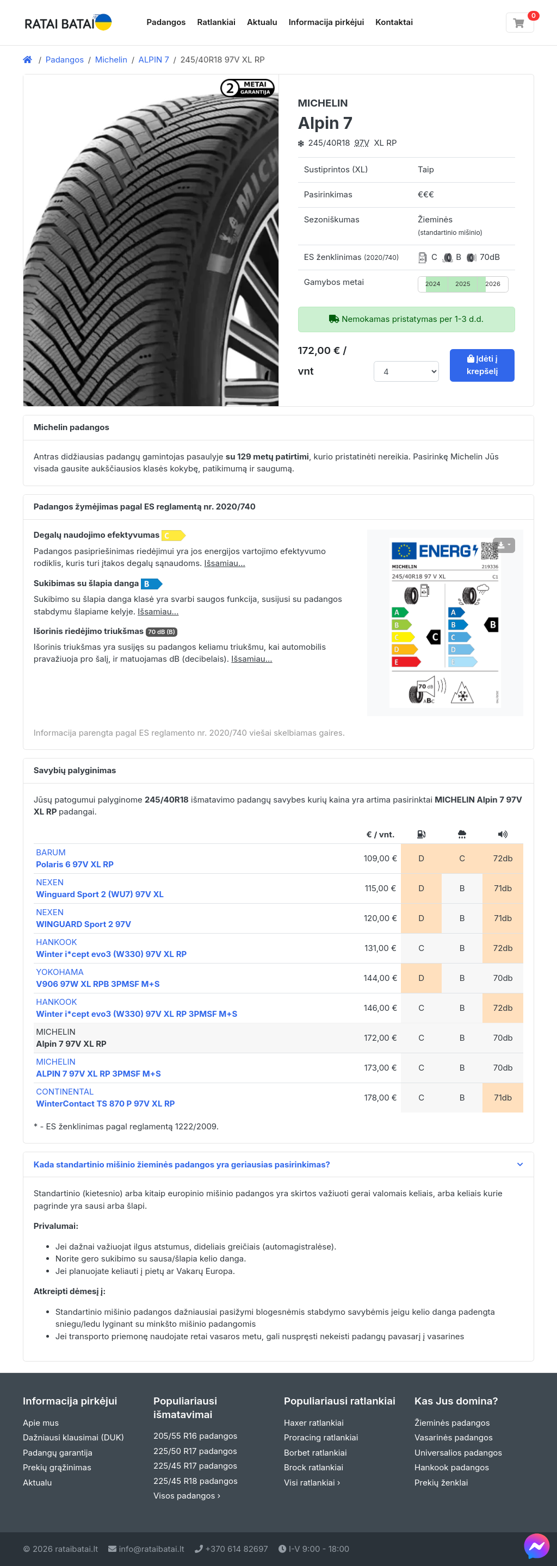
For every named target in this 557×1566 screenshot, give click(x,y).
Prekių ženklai (441, 1482)
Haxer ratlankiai (314, 1423)
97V (362, 143)
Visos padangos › (186, 1495)
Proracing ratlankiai (321, 1437)
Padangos (166, 22)
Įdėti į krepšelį (482, 364)
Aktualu (262, 22)
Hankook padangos (451, 1467)
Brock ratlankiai (313, 1467)
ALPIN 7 (154, 59)
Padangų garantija (57, 1452)
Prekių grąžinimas (57, 1467)
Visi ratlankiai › (312, 1482)
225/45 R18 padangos (195, 1481)
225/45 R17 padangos (195, 1466)
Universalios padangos (458, 1452)
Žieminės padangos (452, 1423)
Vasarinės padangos (453, 1437)
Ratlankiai (216, 22)
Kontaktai (394, 22)
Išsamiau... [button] (225, 563)
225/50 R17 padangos (195, 1451)
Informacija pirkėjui (326, 22)
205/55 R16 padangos (195, 1436)
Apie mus (41, 1423)
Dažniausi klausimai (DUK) (73, 1437)
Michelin (111, 59)
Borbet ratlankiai (315, 1452)
